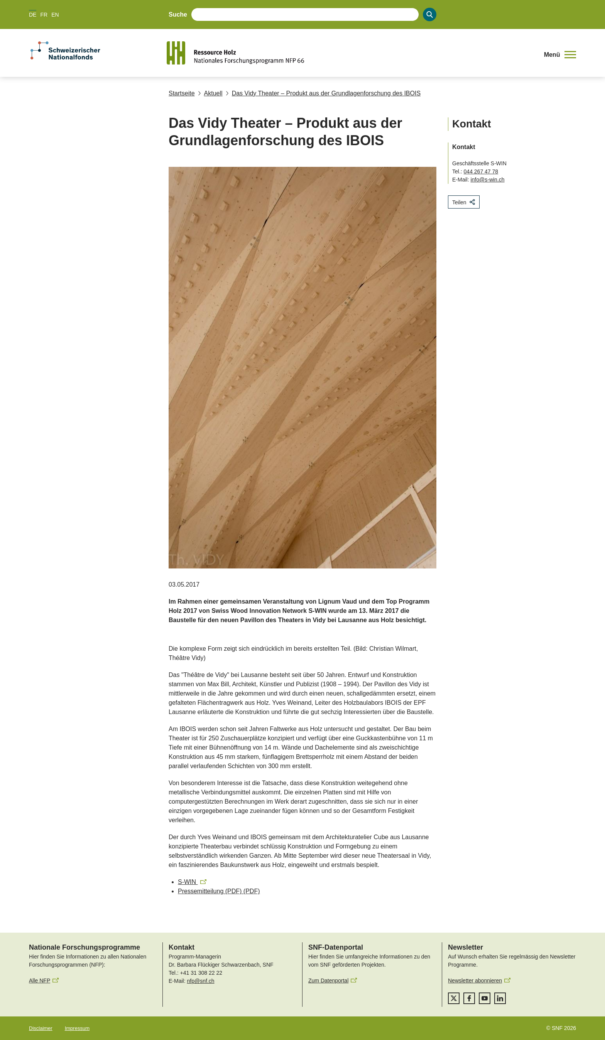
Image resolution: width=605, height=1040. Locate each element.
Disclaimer (40, 1028)
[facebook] (469, 998)
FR (43, 15)
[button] (560, 54)
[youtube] (484, 998)
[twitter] (454, 998)
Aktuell (210, 93)
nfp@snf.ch (200, 981)
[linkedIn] (500, 998)
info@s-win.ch (487, 179)
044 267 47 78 (481, 171)
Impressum (77, 1028)
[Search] (429, 14)
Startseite (182, 93)
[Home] (350, 52)
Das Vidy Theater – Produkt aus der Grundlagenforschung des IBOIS (323, 93)
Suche (178, 14)
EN (55, 15)
